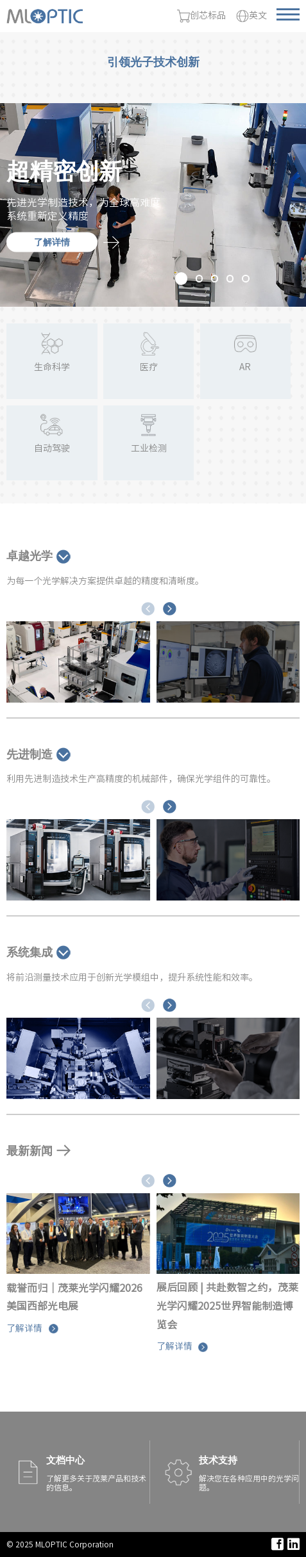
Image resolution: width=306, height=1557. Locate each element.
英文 (251, 16)
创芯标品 (201, 16)
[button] (181, 278)
